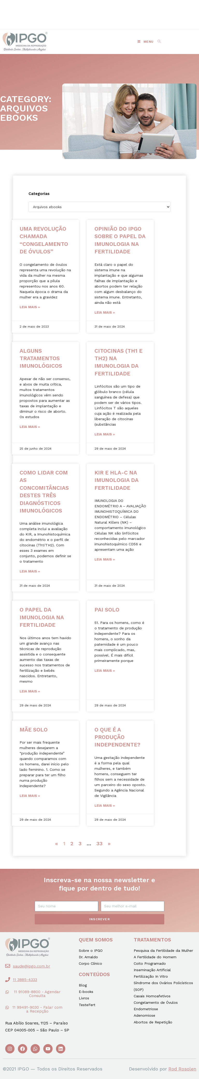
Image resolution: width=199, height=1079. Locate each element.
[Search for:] (157, 42)
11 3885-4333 (25, 979)
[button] (70, 10)
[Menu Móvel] (146, 42)
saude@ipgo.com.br (31, 966)
